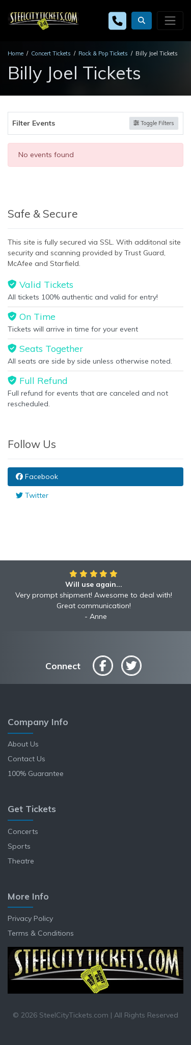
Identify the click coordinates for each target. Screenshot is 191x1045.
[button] (141, 20)
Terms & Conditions (41, 933)
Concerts (23, 831)
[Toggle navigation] (170, 20)
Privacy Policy (30, 918)
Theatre (21, 860)
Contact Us (26, 758)
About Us (23, 744)
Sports (19, 846)
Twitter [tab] (32, 495)
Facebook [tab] (37, 476)
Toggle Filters (153, 123)
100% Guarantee (36, 773)
